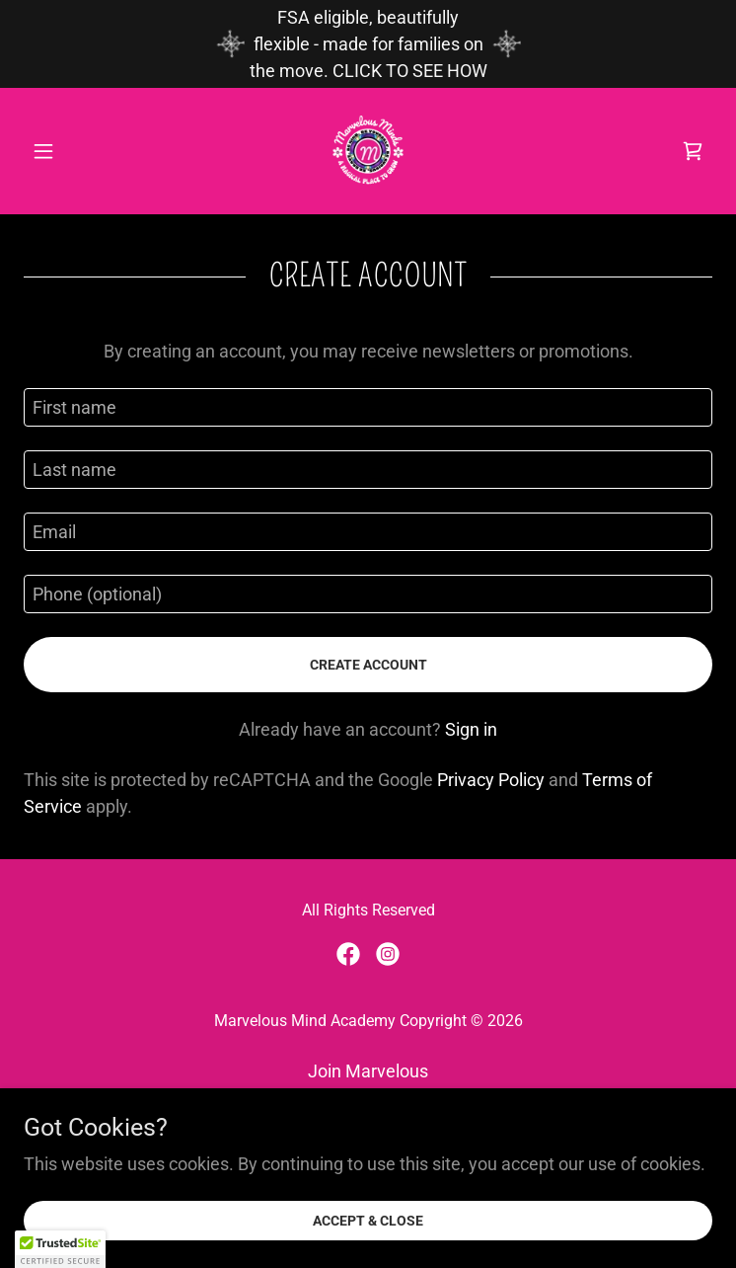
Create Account (368, 665)
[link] (368, 151)
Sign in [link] (471, 729)
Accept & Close (368, 1220)
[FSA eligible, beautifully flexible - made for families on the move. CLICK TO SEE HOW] (368, 44)
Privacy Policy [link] (491, 779)
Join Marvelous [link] (368, 1071)
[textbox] (368, 407)
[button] (75, 151)
